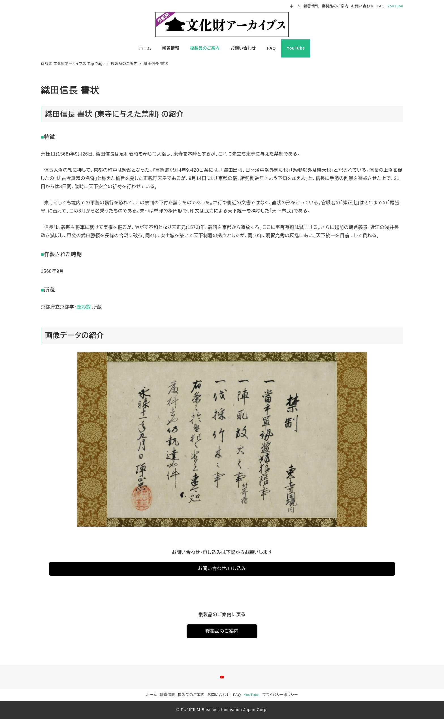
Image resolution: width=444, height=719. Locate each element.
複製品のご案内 (335, 6)
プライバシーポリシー (280, 695)
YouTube (395, 6)
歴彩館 (83, 307)
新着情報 (311, 6)
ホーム (295, 6)
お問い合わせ (362, 6)
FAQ (381, 6)
